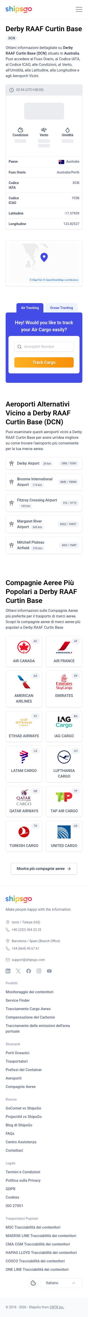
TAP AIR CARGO (64, 811)
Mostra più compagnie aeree (44, 868)
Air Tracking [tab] (30, 308)
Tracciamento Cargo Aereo (28, 1009)
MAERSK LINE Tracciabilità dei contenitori (41, 1236)
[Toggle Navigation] (79, 9)
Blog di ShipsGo (19, 1125)
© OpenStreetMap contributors (60, 280)
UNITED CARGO (64, 845)
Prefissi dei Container (24, 1070)
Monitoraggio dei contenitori (29, 992)
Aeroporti (14, 1078)
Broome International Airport (35, 482)
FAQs (10, 1133)
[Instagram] (39, 971)
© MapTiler (36, 280)
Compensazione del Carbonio (30, 1017)
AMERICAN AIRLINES (23, 698)
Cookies (12, 1197)
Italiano (61, 1283)
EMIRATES (64, 695)
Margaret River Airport (29, 524)
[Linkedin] (8, 971)
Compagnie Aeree (21, 1086)
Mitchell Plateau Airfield (30, 545)
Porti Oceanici (17, 1053)
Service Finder (18, 1000)
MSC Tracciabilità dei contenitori (33, 1227)
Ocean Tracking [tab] (61, 308)
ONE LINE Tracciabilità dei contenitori (37, 1269)
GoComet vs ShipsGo (23, 1108)
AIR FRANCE (64, 661)
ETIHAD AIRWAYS (24, 736)
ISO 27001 (14, 1206)
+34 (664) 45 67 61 (25, 948)
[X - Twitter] (18, 971)
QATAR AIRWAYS (24, 811)
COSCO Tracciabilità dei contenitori (35, 1261)
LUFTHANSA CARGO (64, 773)
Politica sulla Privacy (23, 1180)
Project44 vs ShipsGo (24, 1116)
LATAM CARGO (24, 770)
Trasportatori (17, 1061)
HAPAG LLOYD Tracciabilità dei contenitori (41, 1252)
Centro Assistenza (21, 1142)
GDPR (10, 1189)
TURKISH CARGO (23, 845)
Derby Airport (28, 463)
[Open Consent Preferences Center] (33, 1283)
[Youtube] (49, 971)
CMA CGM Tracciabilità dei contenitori (38, 1244)
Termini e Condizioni (23, 1172)
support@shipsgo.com (28, 960)
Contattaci (14, 1150)
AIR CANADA (24, 661)
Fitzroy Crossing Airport (37, 500)
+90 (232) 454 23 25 (26, 930)
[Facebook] (28, 971)
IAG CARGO (64, 736)
